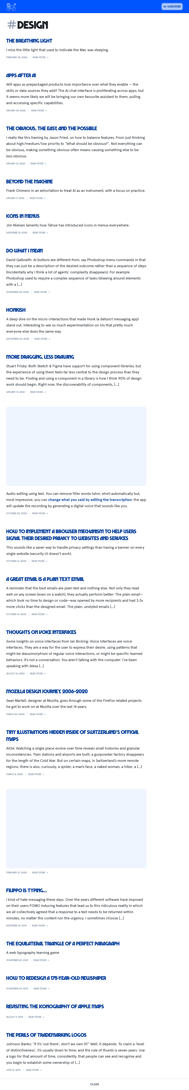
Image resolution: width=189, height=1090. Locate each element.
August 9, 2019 (14, 1016)
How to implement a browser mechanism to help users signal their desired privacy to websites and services (71, 534)
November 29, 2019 (17, 960)
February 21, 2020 (16, 872)
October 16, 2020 (16, 561)
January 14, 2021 (15, 391)
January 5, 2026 (15, 198)
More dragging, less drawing (40, 356)
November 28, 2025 (17, 292)
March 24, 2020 (15, 714)
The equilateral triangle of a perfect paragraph (63, 943)
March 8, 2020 (14, 774)
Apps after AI (21, 75)
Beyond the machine (29, 181)
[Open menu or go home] (11, 7)
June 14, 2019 (13, 1069)
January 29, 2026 (16, 110)
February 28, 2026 (16, 57)
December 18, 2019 (16, 925)
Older (94, 1084)
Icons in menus (23, 216)
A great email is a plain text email (45, 579)
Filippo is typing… (26, 890)
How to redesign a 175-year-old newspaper (56, 978)
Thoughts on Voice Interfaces (41, 632)
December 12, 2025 (16, 232)
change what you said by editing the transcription (90, 499)
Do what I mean (24, 250)
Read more (41, 57)
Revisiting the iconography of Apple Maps (55, 1006)
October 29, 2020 (16, 513)
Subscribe (172, 6)
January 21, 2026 (15, 163)
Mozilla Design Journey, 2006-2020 (47, 691)
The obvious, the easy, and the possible (51, 128)
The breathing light (29, 40)
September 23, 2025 (17, 338)
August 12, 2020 (15, 673)
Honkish (16, 309)
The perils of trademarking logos (46, 1035)
